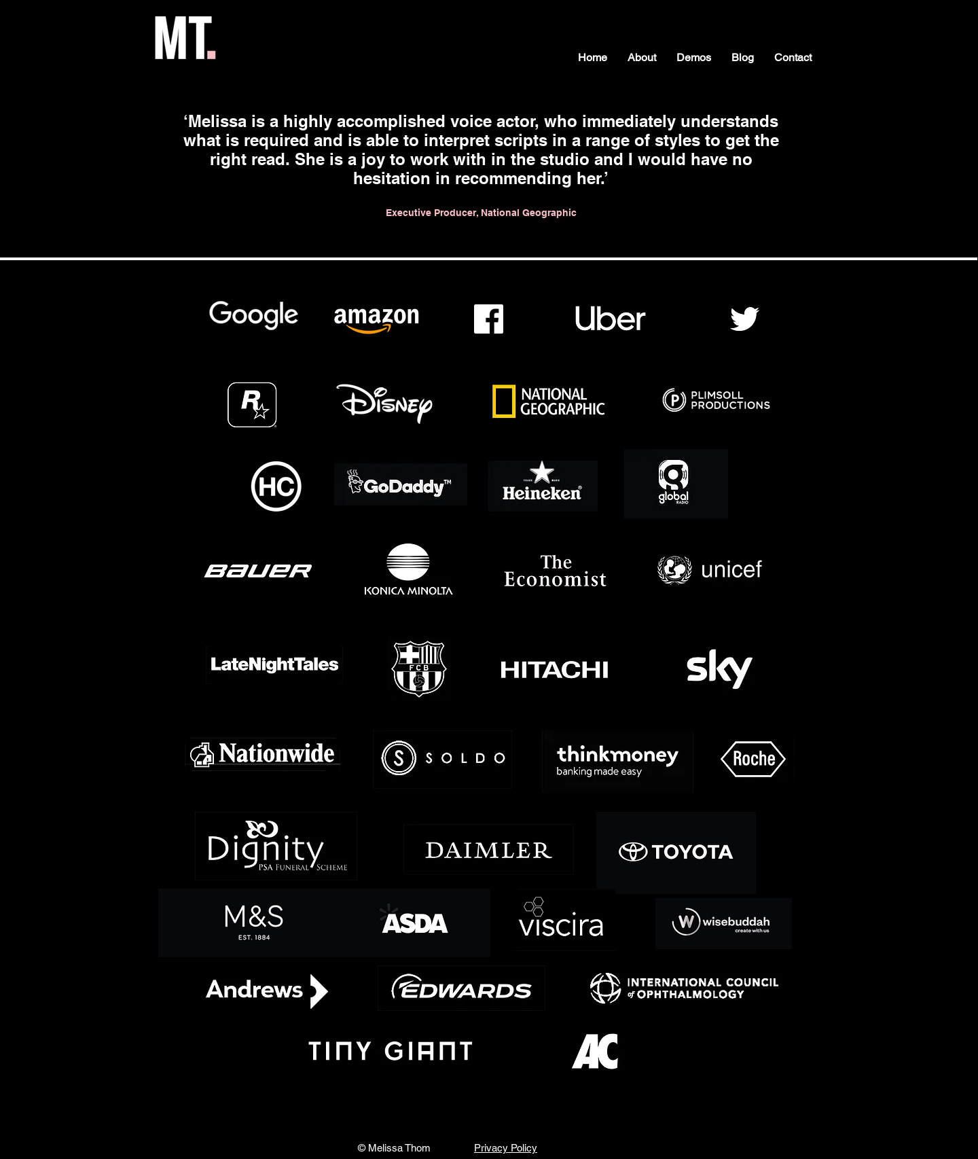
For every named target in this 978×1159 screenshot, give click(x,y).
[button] (641, 58)
